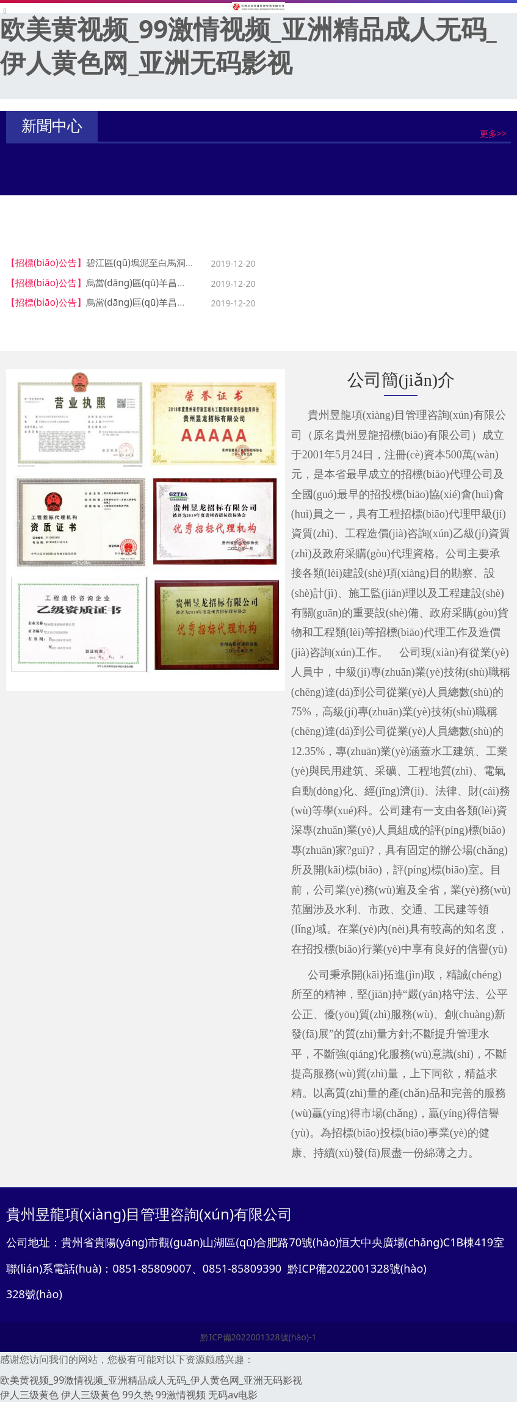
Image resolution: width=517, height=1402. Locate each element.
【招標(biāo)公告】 (46, 262)
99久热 (137, 1394)
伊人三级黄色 (29, 1394)
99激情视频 (181, 1394)
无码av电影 (233, 1394)
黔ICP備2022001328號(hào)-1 (258, 1337)
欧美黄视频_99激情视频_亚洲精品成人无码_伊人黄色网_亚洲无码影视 (248, 45)
